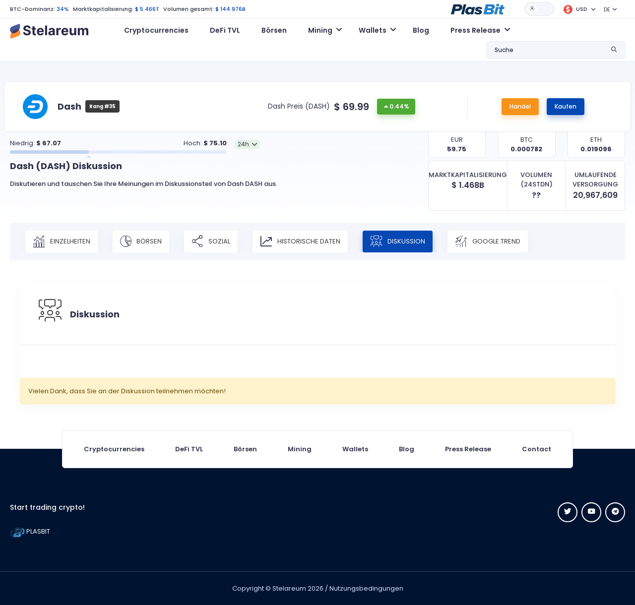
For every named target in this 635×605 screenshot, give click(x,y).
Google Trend (487, 241)
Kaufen (565, 106)
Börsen (274, 30)
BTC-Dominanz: (32, 9)
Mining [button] (320, 30)
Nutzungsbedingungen (366, 588)
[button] (478, 8)
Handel (520, 106)
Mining (300, 449)
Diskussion (397, 241)
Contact (536, 449)
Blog (421, 30)
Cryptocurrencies (156, 30)
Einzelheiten (61, 241)
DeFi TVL (225, 30)
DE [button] (607, 9)
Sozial (210, 241)
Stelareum (289, 588)
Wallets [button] (372, 30)
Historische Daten (300, 241)
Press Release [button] (475, 30)
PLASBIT (30, 531)
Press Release (468, 449)
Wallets (355, 449)
